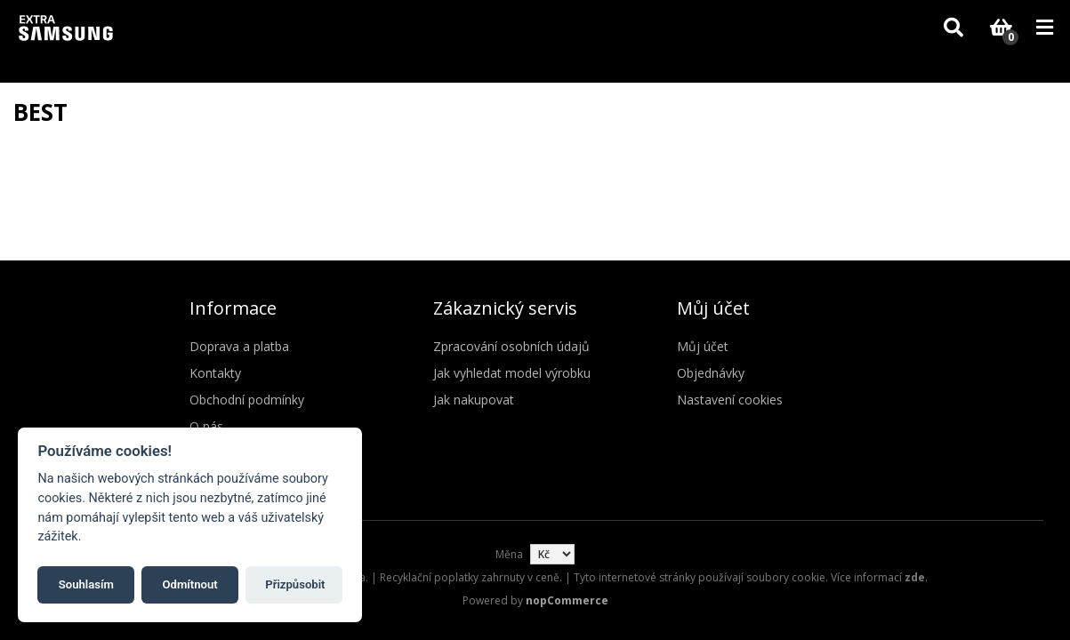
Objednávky (710, 372)
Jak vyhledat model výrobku (512, 372)
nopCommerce (567, 600)
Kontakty (215, 372)
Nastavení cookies (730, 399)
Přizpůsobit (295, 584)
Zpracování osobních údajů (511, 346)
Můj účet (702, 346)
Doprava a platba (239, 346)
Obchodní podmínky (246, 399)
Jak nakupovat (473, 399)
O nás (206, 426)
